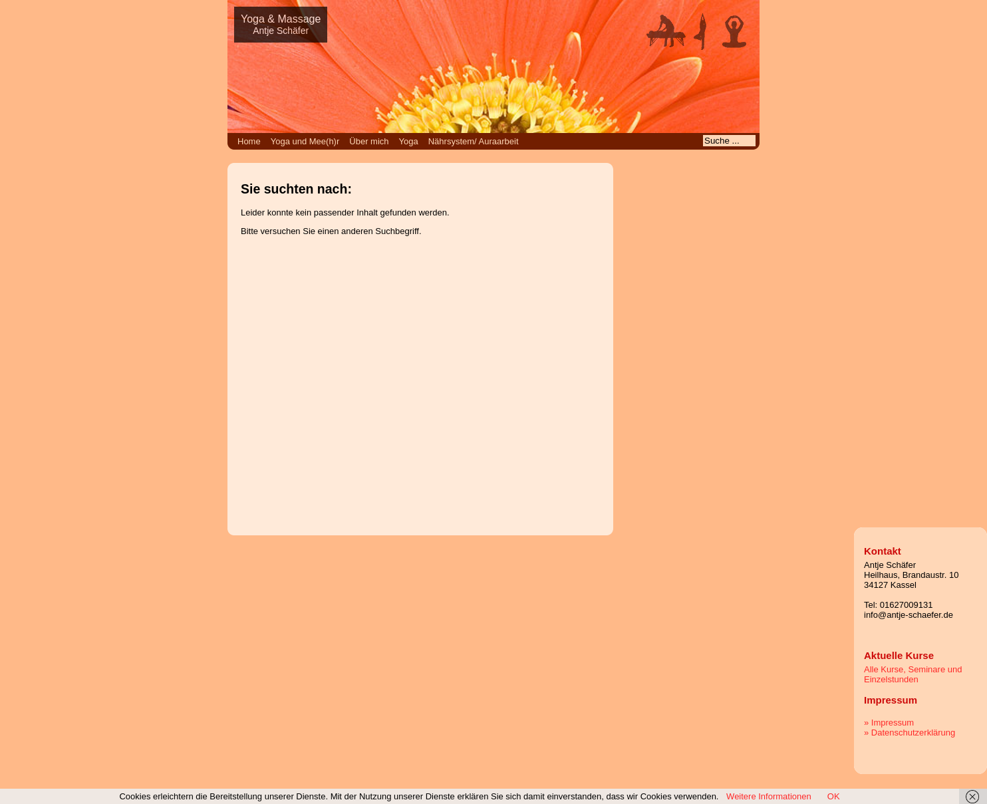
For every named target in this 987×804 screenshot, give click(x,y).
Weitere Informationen (768, 796)
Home (249, 141)
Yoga (408, 141)
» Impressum (889, 723)
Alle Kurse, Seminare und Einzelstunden (913, 674)
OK (833, 796)
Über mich (368, 141)
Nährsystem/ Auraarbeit (473, 141)
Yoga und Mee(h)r (305, 141)
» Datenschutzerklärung (909, 732)
